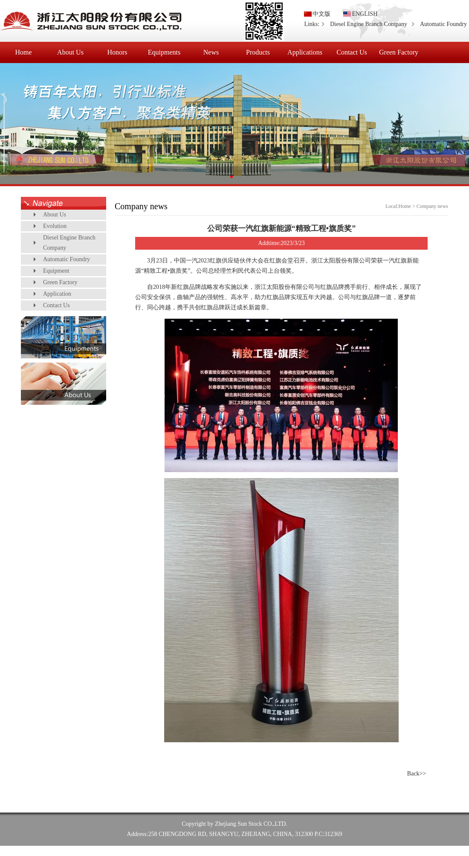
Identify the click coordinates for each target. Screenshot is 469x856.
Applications (304, 52)
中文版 (321, 14)
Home (23, 52)
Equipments (164, 52)
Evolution (55, 226)
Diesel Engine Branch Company (368, 24)
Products (258, 52)
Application (57, 294)
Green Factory (398, 52)
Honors (117, 52)
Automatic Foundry (443, 24)
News (211, 52)
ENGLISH (364, 14)
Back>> (416, 773)
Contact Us (351, 52)
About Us (70, 52)
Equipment (56, 271)
